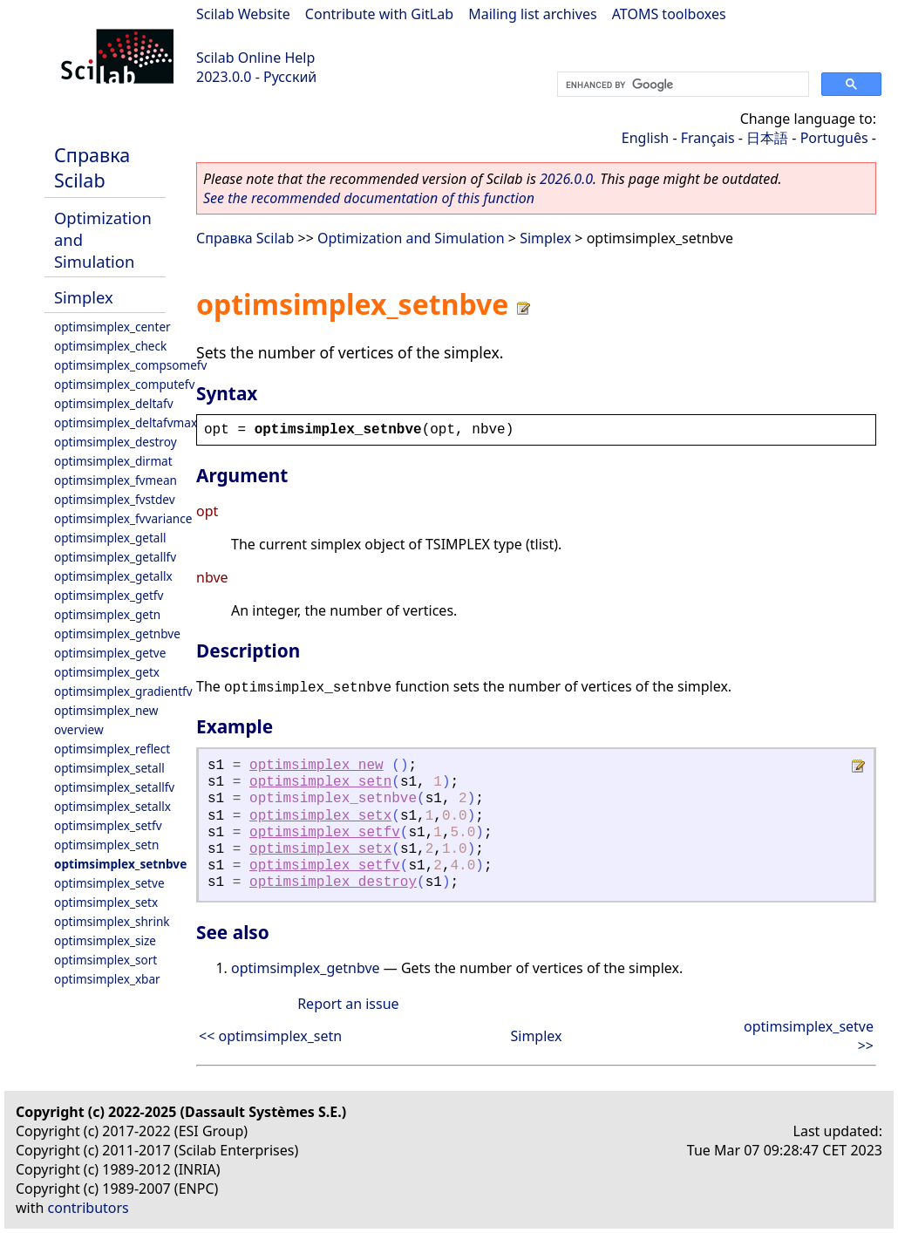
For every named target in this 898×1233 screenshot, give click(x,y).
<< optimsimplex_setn (270, 1036)
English (645, 137)
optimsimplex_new (106, 710)
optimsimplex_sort (105, 959)
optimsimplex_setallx (112, 806)
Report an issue (347, 1003)
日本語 (767, 137)
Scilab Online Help (255, 57)
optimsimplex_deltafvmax (125, 422)
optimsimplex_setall (109, 768)
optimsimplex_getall (110, 537)
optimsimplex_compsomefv (130, 365)
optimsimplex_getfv (108, 595)
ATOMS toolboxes (669, 14)
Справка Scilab (92, 167)
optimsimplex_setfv (108, 825)
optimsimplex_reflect (112, 748)
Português (834, 137)
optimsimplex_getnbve (117, 633)
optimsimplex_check (110, 345)
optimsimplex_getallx (113, 576)
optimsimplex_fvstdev (114, 499)
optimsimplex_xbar (107, 979)
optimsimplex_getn (107, 614)
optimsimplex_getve (110, 652)
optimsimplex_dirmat (113, 461)
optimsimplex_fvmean (115, 480)
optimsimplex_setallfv (114, 787)
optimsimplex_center (112, 326)
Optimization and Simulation (411, 238)
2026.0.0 (566, 178)
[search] (681, 84)
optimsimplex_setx (106, 902)
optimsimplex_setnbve (120, 863)
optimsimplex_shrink (112, 921)
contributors (88, 1207)
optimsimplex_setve (109, 883)
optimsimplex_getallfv (115, 556)
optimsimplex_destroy (115, 441)
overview (79, 729)
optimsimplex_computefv (124, 384)
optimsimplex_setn (106, 844)
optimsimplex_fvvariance (123, 518)
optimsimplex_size (105, 940)
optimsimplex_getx (107, 672)
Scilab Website (243, 14)
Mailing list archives (532, 14)
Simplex (83, 297)
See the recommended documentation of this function (368, 198)
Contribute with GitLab (379, 14)
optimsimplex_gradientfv (123, 691)
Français (708, 137)
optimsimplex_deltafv (113, 403)
